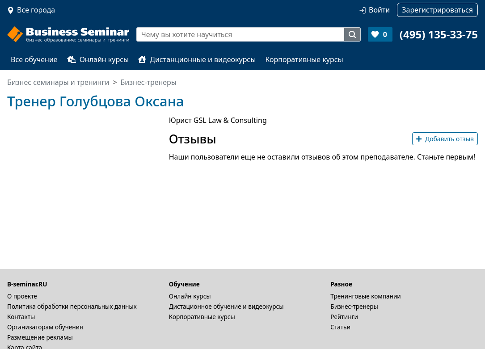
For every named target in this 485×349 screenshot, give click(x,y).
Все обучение (34, 59)
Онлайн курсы (98, 59)
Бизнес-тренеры (354, 306)
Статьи (340, 327)
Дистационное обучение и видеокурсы (226, 306)
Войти (379, 10)
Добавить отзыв (445, 139)
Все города (36, 10)
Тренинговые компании (365, 296)
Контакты (21, 316)
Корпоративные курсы (304, 59)
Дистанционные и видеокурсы (197, 59)
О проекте (22, 296)
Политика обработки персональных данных (72, 306)
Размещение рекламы (40, 337)
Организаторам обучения (45, 327)
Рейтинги (344, 316)
